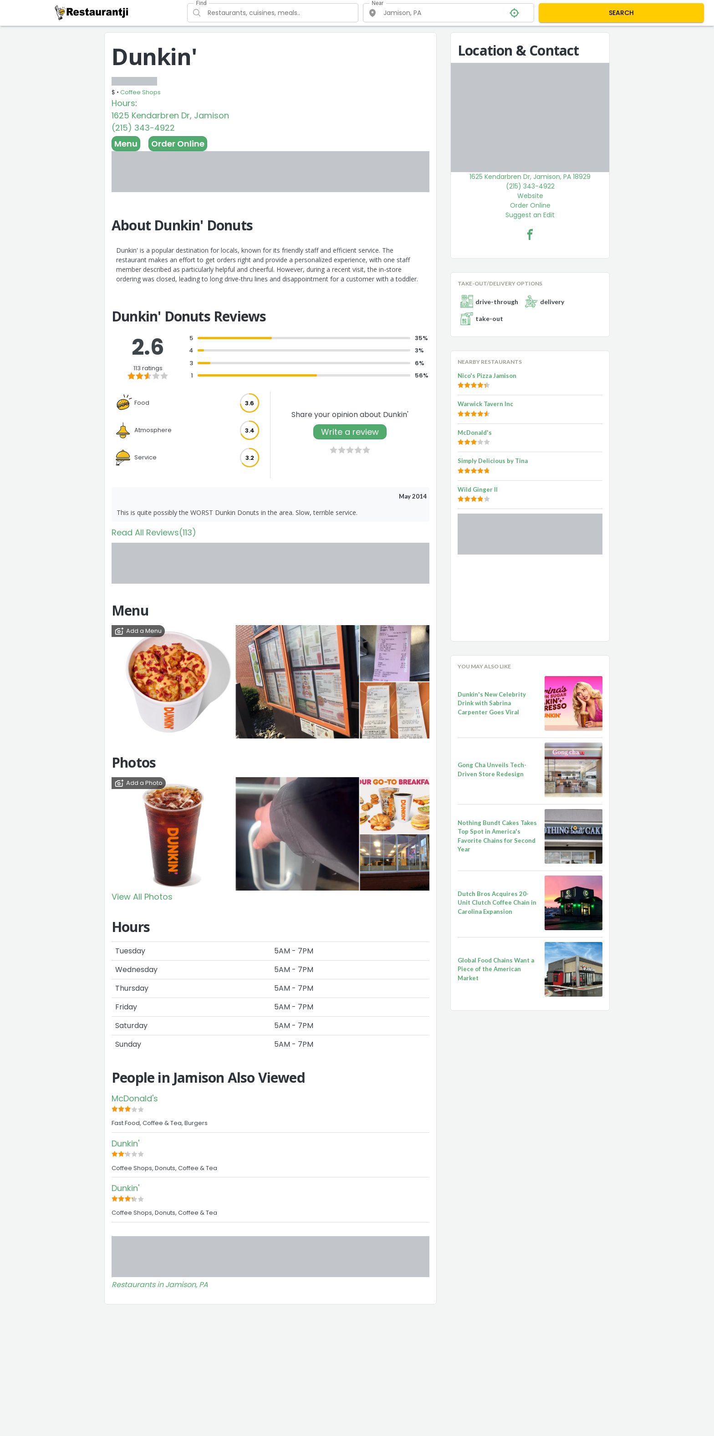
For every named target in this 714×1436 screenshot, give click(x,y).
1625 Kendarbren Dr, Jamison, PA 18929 (530, 176)
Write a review (350, 432)
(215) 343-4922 (143, 127)
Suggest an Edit (530, 214)
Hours (123, 103)
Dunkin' (125, 1143)
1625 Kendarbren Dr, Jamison (170, 115)
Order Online (177, 143)
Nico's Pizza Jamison (487, 375)
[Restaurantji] (91, 12)
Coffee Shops (140, 92)
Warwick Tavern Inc (485, 403)
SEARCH (621, 12)
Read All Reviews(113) (154, 532)
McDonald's (135, 1098)
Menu (126, 143)
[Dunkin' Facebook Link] (530, 234)
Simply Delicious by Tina (493, 460)
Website (530, 195)
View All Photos (142, 896)
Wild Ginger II (478, 489)
